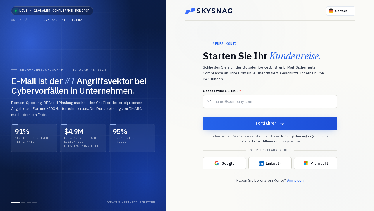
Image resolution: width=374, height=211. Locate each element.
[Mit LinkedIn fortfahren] (270, 163)
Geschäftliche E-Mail (222, 91)
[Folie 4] (34, 202)
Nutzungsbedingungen (299, 136)
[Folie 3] (29, 202)
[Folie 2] (23, 202)
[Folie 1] (15, 202)
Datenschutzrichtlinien (257, 141)
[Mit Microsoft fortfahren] (315, 163)
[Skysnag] (208, 11)
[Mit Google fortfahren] (224, 163)
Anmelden (295, 180)
